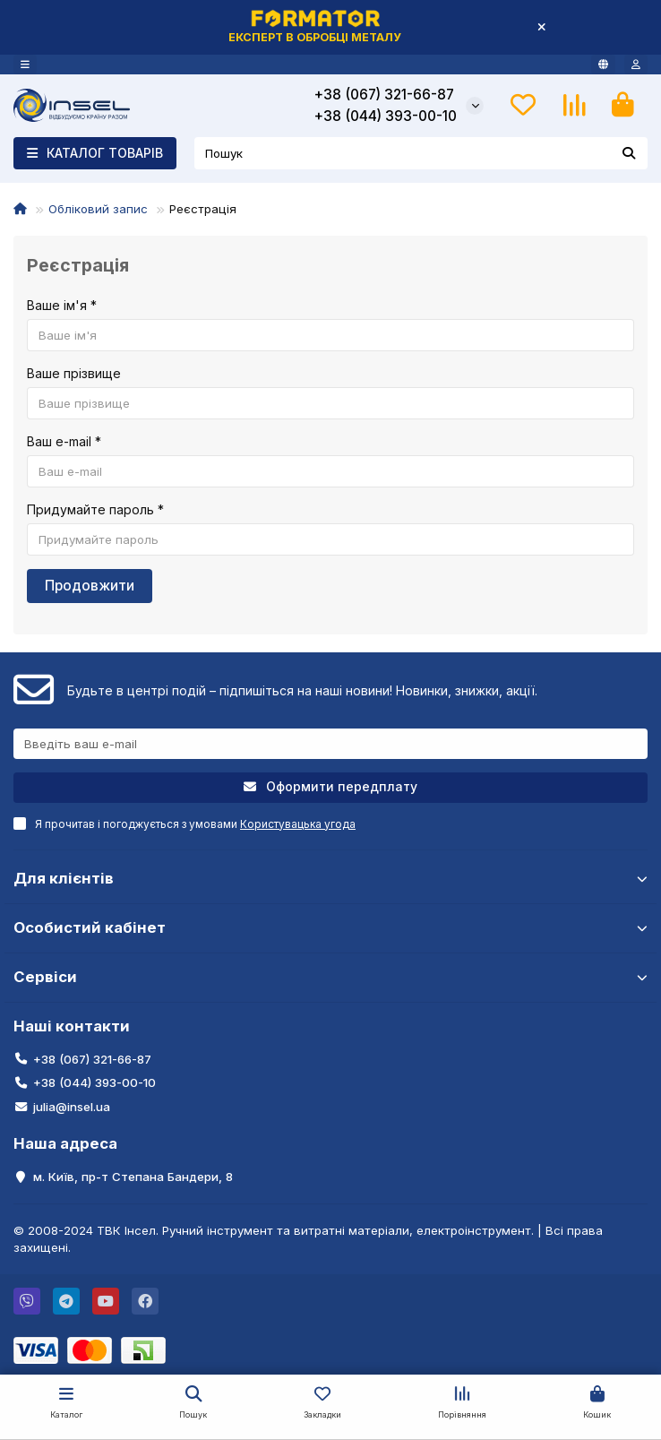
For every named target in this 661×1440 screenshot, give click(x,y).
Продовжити (89, 585)
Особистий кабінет (330, 927)
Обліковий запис (98, 209)
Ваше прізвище (74, 373)
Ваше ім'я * (62, 305)
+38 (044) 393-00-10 (385, 116)
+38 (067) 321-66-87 (384, 94)
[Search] (421, 153)
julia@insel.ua (71, 1106)
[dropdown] (25, 64)
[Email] (330, 744)
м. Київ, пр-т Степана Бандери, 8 (133, 1176)
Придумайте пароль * (95, 509)
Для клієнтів (330, 878)
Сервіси (330, 977)
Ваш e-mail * (64, 441)
